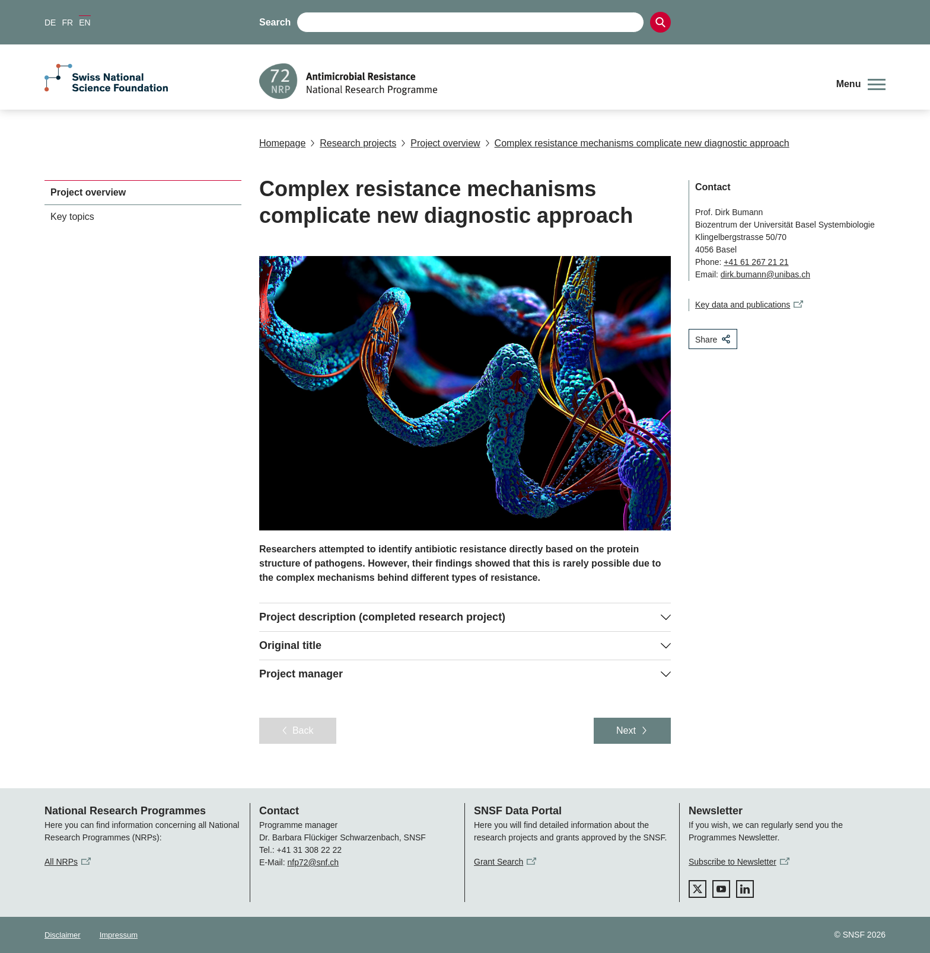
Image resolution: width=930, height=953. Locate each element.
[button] (861, 84)
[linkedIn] (745, 889)
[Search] (660, 22)
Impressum (119, 934)
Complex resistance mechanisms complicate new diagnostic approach (637, 143)
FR (67, 22)
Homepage (282, 143)
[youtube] (721, 889)
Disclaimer (62, 934)
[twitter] (697, 889)
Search (275, 22)
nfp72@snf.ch (313, 862)
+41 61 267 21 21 (756, 262)
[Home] (538, 81)
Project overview (440, 143)
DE (50, 22)
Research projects (353, 143)
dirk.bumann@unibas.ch (765, 274)
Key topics (72, 217)
